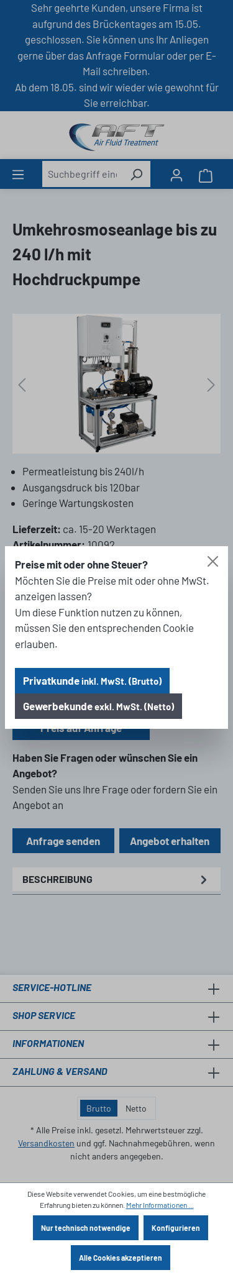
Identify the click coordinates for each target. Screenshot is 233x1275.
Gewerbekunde (98, 706)
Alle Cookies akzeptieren (120, 1257)
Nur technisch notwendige (85, 1227)
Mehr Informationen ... (160, 1204)
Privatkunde (92, 680)
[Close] (213, 561)
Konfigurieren (176, 1227)
